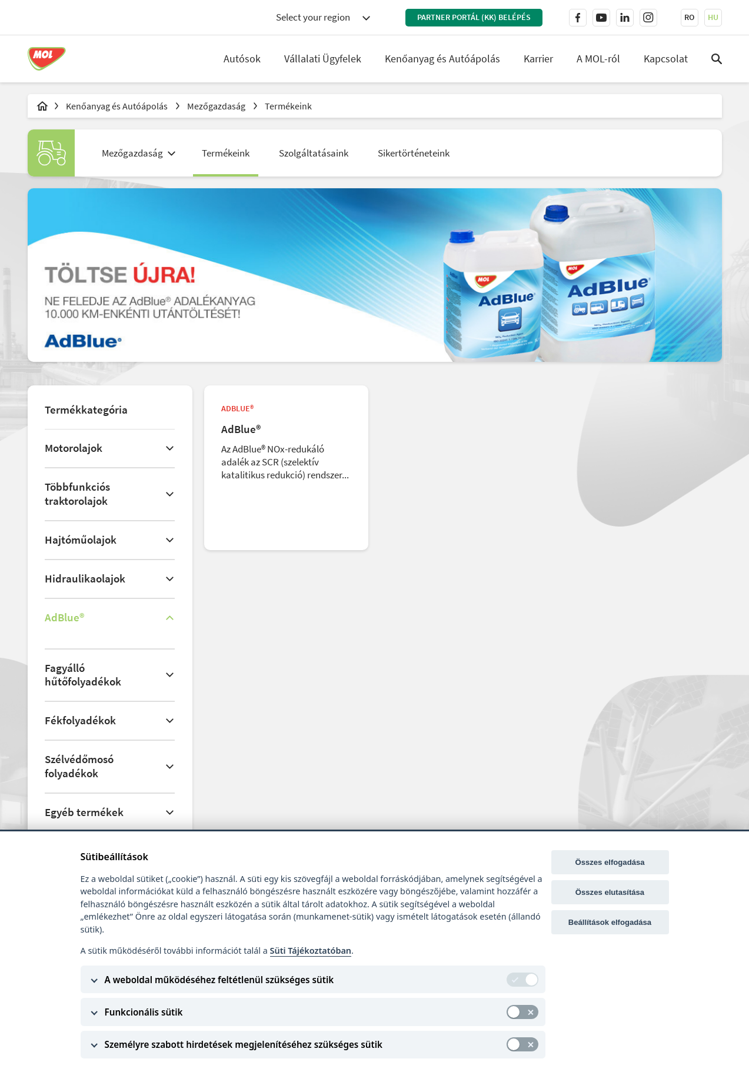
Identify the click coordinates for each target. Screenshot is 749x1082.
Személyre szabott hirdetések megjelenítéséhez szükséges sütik (243, 1044)
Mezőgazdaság (217, 106)
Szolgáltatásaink (313, 153)
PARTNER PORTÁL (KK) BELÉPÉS (474, 17)
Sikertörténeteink (414, 153)
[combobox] (323, 17)
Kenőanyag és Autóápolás (442, 58)
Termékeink (288, 106)
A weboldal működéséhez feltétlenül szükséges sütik (219, 980)
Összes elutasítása (609, 892)
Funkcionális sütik (144, 1012)
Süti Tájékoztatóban (310, 950)
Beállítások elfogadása (609, 922)
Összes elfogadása (609, 862)
